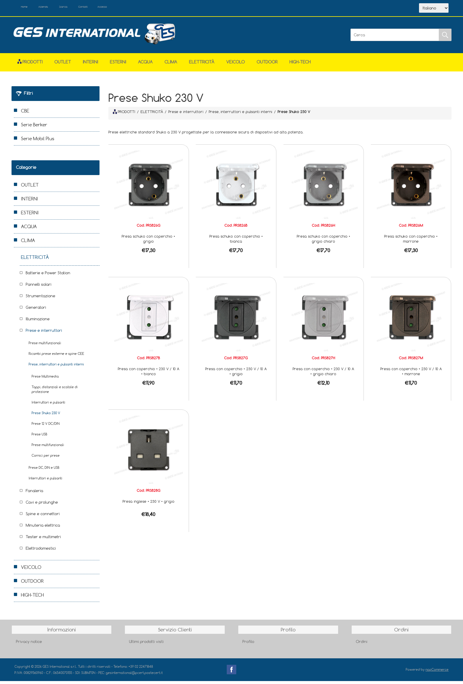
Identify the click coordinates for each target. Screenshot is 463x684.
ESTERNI (118, 65)
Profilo (248, 644)
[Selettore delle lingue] (434, 9)
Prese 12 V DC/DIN (46, 427)
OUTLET (62, 65)
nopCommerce (437, 672)
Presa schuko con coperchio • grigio (148, 242)
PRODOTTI (124, 114)
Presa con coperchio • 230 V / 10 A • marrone (411, 374)
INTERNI (90, 65)
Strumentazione (40, 299)
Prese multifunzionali (45, 346)
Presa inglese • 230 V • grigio (149, 504)
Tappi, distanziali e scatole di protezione (55, 392)
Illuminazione (38, 322)
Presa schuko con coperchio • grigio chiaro (323, 242)
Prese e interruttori (44, 333)
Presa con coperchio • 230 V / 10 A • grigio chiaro (323, 374)
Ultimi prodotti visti (146, 644)
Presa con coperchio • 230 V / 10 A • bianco (148, 374)
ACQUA (145, 65)
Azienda (55, 8)
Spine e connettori (43, 517)
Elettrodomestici (41, 551)
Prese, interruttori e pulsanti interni (56, 367)
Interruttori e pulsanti (48, 405)
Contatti (110, 8)
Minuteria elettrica (43, 528)
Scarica (82, 8)
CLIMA (170, 65)
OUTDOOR (267, 65)
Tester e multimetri (43, 540)
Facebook (231, 673)
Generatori (36, 310)
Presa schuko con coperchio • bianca (236, 242)
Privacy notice (29, 644)
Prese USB (39, 437)
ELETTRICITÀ (201, 65)
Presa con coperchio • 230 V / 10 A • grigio (236, 374)
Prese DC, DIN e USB (44, 470)
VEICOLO (235, 65)
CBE (25, 114)
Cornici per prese (46, 458)
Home (29, 8)
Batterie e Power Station (48, 276)
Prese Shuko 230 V (46, 416)
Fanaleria (34, 494)
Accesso (136, 8)
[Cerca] (394, 38)
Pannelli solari (38, 287)
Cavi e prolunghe (42, 505)
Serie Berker (34, 128)
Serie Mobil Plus (37, 142)
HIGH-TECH (300, 65)
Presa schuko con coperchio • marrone (411, 242)
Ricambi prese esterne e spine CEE (56, 357)
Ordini (361, 644)
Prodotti (30, 65)
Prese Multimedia (45, 379)
